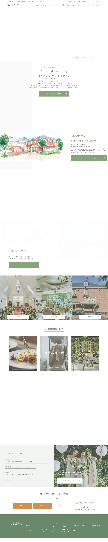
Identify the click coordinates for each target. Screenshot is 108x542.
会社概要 (93, 523)
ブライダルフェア (29, 530)
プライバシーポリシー (96, 525)
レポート (27, 528)
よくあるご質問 (77, 1)
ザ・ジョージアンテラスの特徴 (54, 95)
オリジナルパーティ (44, 526)
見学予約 (22, 506)
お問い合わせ (62, 506)
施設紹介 (90, 318)
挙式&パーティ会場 (54, 523)
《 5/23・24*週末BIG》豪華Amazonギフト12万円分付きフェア (20, 469)
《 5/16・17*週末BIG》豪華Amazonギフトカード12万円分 (19, 475)
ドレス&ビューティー (54, 368)
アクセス (83, 1)
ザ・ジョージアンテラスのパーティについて (23, 265)
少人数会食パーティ (44, 529)
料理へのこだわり (23, 368)
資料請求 (42, 506)
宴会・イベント (76, 530)
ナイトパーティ (43, 531)
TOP (12, 516)
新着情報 (70, 1)
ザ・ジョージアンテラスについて (89, 158)
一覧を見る (8, 481)
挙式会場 (18, 318)
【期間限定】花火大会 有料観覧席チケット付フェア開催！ (92, 57)
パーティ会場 (54, 318)
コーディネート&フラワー (85, 368)
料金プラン (28, 525)
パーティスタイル (43, 523)
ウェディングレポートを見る (69, 482)
